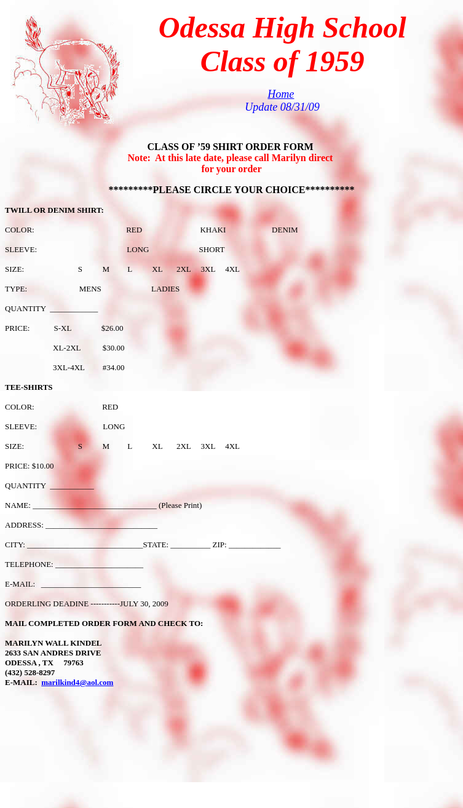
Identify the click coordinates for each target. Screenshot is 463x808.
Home (280, 94)
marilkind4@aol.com (77, 682)
